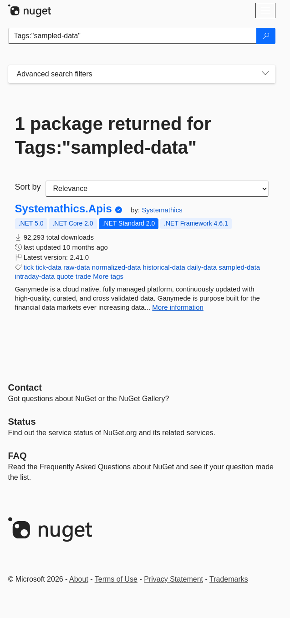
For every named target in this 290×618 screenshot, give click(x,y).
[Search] (265, 36)
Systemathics (162, 210)
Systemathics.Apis (63, 209)
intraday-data (35, 276)
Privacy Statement (173, 579)
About (78, 579)
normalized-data (116, 267)
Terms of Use (116, 579)
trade (83, 276)
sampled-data (239, 267)
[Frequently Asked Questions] (17, 456)
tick (29, 267)
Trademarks (228, 579)
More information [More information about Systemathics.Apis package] (178, 307)
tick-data (48, 267)
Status (22, 422)
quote (65, 276)
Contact (25, 387)
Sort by (28, 186)
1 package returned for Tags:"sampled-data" (113, 135)
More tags (108, 276)
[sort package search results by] (157, 189)
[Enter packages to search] (132, 36)
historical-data (163, 267)
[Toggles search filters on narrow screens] (265, 74)
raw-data (76, 267)
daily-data (202, 267)
